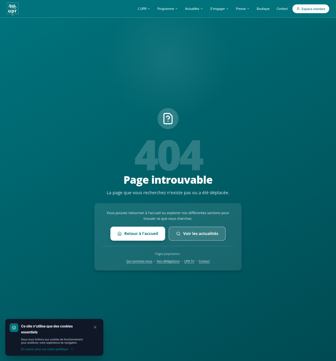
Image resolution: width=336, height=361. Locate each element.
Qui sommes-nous (139, 261)
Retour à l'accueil (137, 233)
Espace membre (310, 9)
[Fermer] (95, 327)
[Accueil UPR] (12, 9)
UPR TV (189, 261)
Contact (204, 261)
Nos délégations (168, 261)
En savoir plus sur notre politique (47, 349)
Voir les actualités (197, 233)
